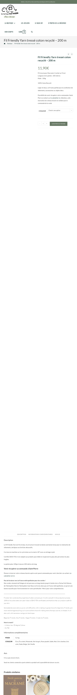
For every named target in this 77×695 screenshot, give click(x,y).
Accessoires (31, 565)
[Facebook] (4, 625)
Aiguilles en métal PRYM (38, 567)
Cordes (55, 565)
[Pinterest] (13, 625)
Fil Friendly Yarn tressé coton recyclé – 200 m (27, 43)
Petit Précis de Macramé (14, 568)
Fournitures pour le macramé (12, 565)
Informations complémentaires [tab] (40, 400)
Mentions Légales (47, 626)
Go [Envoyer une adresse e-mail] (32, 635)
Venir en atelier (8, 615)
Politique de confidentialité (49, 623)
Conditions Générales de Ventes (51, 629)
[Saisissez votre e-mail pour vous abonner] (19, 635)
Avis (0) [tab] (57, 400)
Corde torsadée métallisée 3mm (62, 567)
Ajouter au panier (58, 124)
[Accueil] (4, 43)
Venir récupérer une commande (13, 613)
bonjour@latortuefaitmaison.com (12, 599)
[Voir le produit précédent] (68, 54)
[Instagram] (9, 625)
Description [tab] (21, 400)
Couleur (42, 111)
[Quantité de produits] (43, 123)
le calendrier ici (55, 98)
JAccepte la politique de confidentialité (16, 640)
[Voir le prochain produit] (71, 54)
